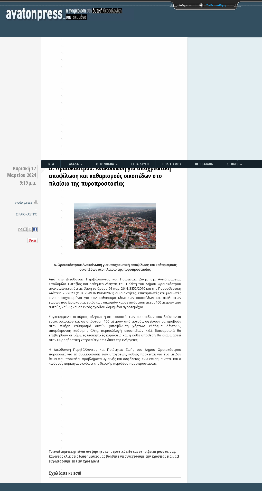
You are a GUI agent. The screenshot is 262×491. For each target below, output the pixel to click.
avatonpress (23, 202)
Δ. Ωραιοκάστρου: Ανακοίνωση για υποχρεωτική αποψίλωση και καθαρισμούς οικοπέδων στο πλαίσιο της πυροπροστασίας (110, 175)
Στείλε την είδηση (216, 5)
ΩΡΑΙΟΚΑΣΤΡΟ (27, 214)
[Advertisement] (147, 81)
